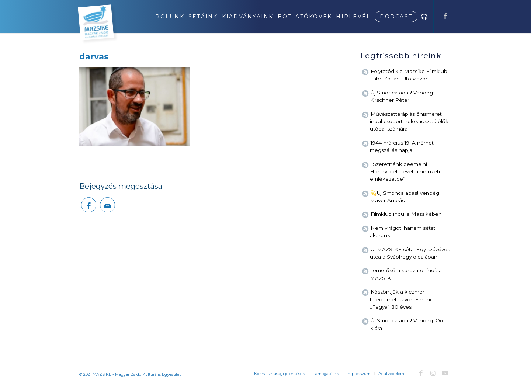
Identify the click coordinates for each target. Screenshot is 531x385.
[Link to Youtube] (445, 373)
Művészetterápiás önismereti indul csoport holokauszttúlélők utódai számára (409, 121)
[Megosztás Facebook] (88, 204)
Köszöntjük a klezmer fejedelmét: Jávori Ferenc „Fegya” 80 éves (401, 299)
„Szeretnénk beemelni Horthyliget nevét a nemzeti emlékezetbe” (405, 171)
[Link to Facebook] (445, 16)
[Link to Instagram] (432, 373)
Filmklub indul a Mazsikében (406, 214)
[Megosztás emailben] (107, 204)
